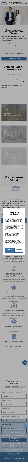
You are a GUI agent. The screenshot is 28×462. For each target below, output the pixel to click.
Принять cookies (9, 250)
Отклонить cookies (19, 250)
